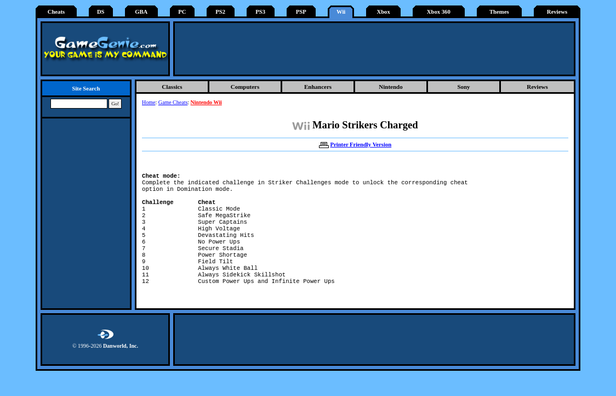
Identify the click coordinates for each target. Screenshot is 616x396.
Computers (245, 86)
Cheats (56, 12)
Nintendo (390, 86)
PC (182, 12)
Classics (172, 86)
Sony (463, 86)
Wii (340, 12)
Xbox (383, 12)
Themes (499, 12)
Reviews (557, 12)
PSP (301, 12)
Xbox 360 (438, 12)
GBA (141, 12)
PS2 (220, 12)
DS (101, 12)
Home (148, 102)
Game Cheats (173, 102)
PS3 (260, 12)
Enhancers (318, 86)
